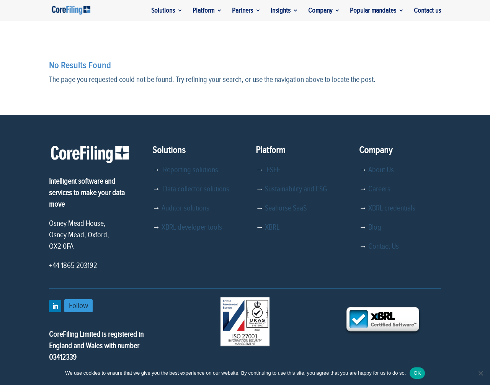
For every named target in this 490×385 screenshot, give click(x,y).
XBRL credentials (391, 208)
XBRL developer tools (192, 227)
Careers (379, 189)
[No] (480, 373)
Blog (374, 227)
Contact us (427, 11)
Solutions (163, 11)
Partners (242, 11)
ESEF (271, 170)
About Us (381, 170)
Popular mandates (373, 11)
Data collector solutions (194, 189)
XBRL (272, 227)
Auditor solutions (185, 208)
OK (417, 373)
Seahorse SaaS (286, 208)
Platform (203, 11)
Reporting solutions (190, 170)
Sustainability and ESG (296, 189)
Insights (281, 11)
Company (320, 11)
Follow (78, 305)
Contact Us (383, 246)
